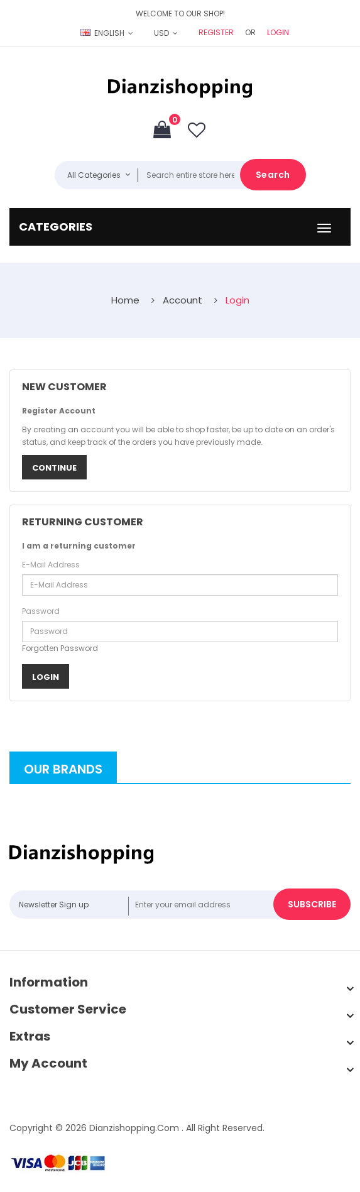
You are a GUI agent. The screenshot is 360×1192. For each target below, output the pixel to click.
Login (278, 32)
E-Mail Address (51, 564)
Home (125, 300)
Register (216, 32)
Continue (54, 468)
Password (41, 611)
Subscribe (312, 904)
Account (182, 300)
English (103, 33)
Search (273, 174)
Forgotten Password (60, 648)
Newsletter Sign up (54, 904)
